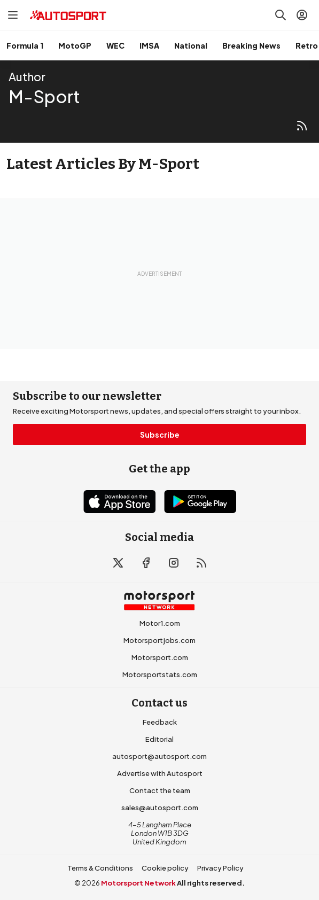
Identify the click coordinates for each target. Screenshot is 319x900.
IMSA (149, 45)
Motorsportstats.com (159, 674)
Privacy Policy (220, 868)
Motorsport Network (138, 883)
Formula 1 (24, 45)
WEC (115, 45)
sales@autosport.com (159, 807)
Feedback (160, 722)
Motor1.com (159, 623)
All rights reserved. (211, 883)
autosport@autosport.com (159, 756)
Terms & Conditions (100, 868)
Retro (306, 45)
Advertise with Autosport (160, 773)
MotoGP (74, 45)
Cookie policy (165, 868)
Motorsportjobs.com (159, 640)
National (190, 45)
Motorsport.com (159, 657)
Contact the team (159, 790)
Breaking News (251, 45)
